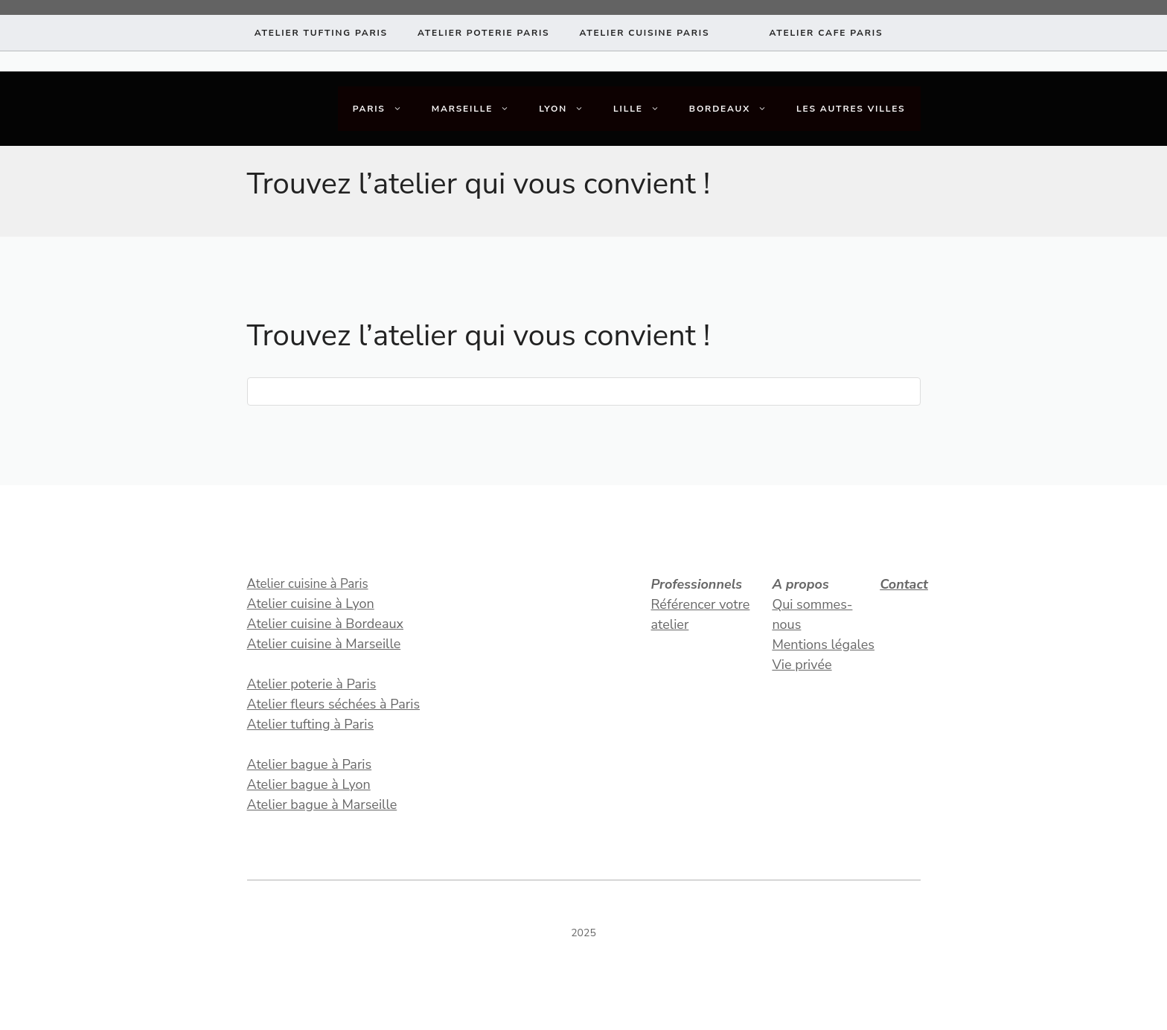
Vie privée (801, 665)
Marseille (478, 108)
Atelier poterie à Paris (312, 684)
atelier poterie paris (484, 33)
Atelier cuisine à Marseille (324, 644)
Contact (904, 584)
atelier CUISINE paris (644, 33)
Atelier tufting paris (321, 33)
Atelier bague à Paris (309, 764)
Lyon (568, 108)
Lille (643, 108)
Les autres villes (851, 109)
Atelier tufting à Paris (310, 724)
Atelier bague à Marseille (322, 804)
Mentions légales (823, 644)
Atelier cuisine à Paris (307, 583)
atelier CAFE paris (826, 33)
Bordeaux (735, 108)
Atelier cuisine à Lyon (310, 603)
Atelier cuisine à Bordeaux (325, 624)
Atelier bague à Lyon (309, 784)
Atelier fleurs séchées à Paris (334, 704)
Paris (385, 108)
